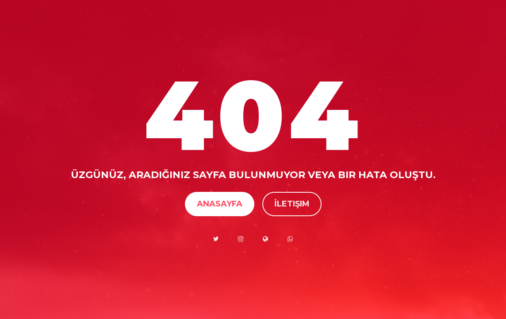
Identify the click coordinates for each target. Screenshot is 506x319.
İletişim (292, 204)
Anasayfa (219, 204)
